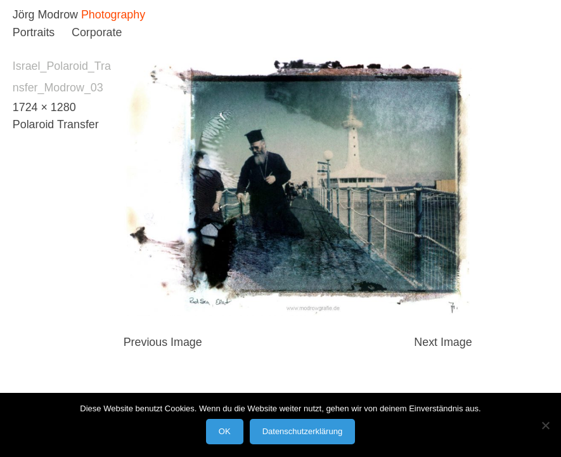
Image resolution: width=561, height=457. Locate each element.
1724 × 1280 (44, 107)
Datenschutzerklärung (302, 431)
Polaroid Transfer (56, 124)
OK (225, 431)
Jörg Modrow (45, 14)
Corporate (97, 32)
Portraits (34, 32)
